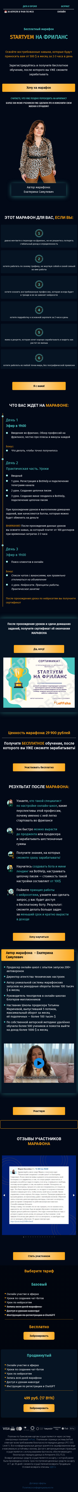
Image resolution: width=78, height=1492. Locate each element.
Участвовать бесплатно (39, 767)
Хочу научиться (39, 936)
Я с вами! (38, 386)
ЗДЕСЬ (53, 1466)
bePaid (31, 1439)
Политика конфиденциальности (37, 1487)
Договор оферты (37, 1483)
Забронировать (39, 1335)
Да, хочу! (38, 649)
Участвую (39, 1111)
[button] (4, 1195)
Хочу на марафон (39, 87)
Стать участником (38, 1256)
